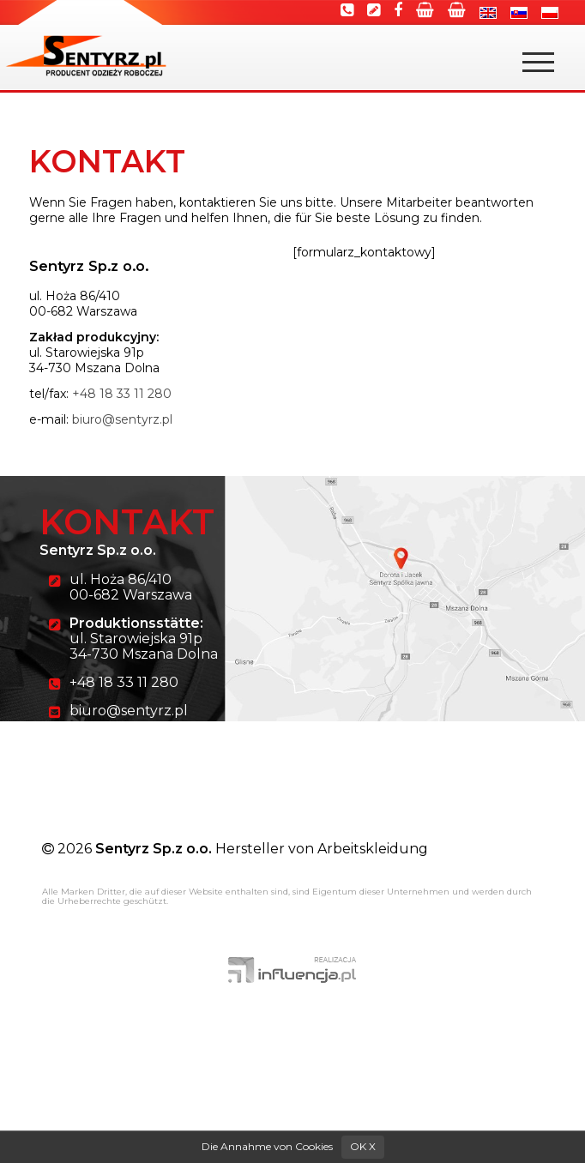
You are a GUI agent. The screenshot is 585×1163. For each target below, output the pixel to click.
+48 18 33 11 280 (122, 393)
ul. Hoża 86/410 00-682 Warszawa (130, 587)
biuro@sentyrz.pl (122, 419)
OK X (363, 1146)
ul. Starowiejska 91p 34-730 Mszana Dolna (143, 638)
